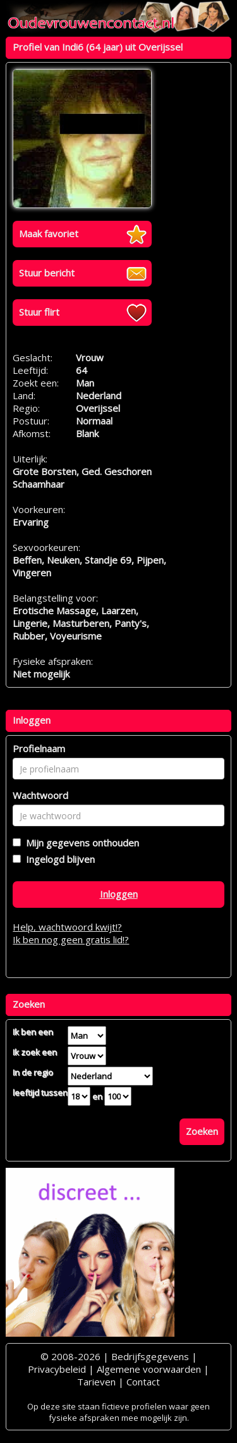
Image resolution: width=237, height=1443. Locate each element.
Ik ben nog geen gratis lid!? (71, 939)
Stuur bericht (47, 272)
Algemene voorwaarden (149, 1369)
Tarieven (96, 1381)
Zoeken (202, 1131)
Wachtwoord (40, 795)
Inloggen (119, 894)
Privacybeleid (57, 1369)
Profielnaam (39, 748)
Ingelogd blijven (58, 859)
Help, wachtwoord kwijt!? (67, 926)
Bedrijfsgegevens (150, 1356)
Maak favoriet (48, 233)
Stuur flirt (39, 312)
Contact (143, 1381)
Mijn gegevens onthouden (80, 842)
